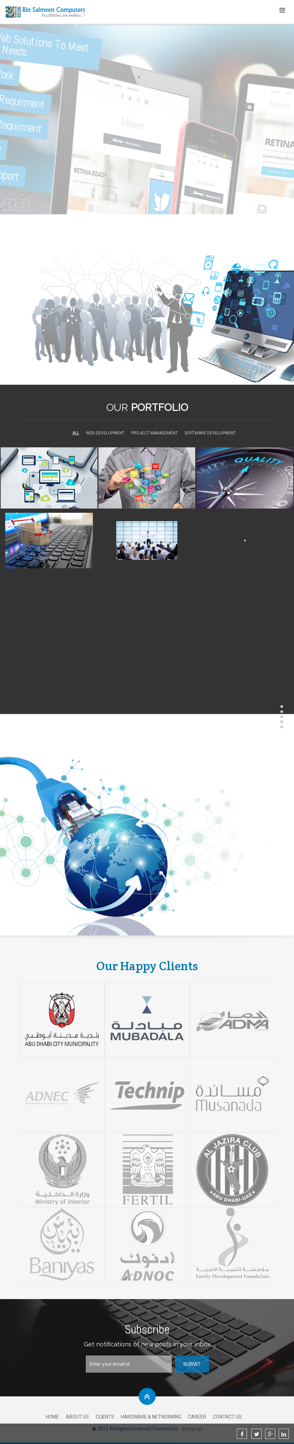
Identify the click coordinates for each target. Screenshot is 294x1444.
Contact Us (227, 1417)
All (75, 433)
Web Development (105, 433)
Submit (192, 1364)
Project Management (154, 433)
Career (197, 1417)
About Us (77, 1417)
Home (52, 1417)
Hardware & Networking (151, 1417)
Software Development (210, 433)
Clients (105, 1417)
